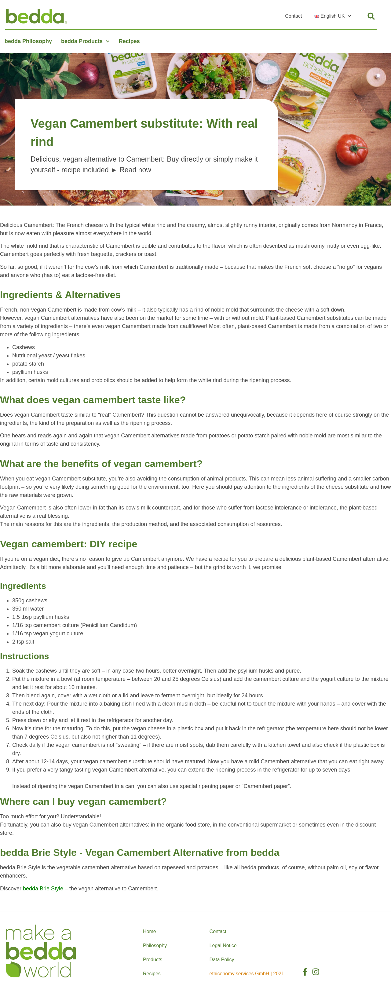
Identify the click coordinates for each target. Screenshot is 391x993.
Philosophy (155, 945)
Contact (293, 16)
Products (152, 959)
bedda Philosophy (28, 41)
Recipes (129, 41)
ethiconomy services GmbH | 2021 (247, 973)
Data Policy (222, 959)
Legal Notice (223, 945)
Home (149, 931)
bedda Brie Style (43, 888)
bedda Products (85, 41)
